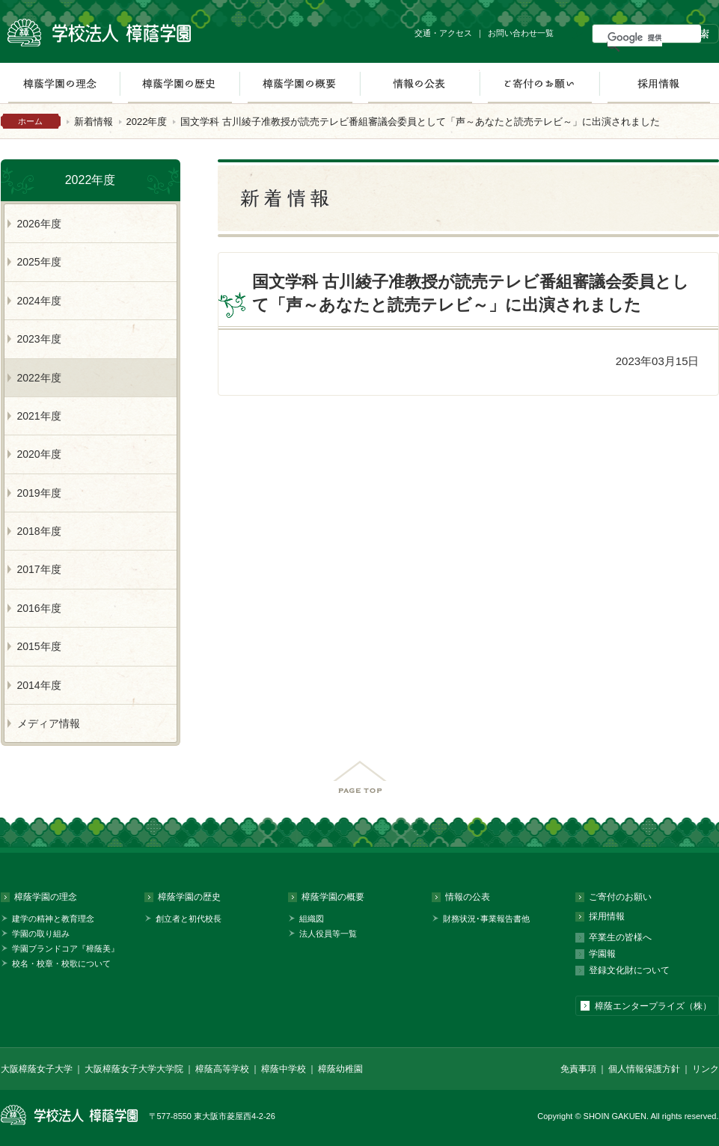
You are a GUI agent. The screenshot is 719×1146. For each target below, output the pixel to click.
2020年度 (39, 454)
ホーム (30, 121)
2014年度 (39, 685)
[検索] (635, 37)
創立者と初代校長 (188, 918)
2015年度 (39, 646)
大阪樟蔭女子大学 (37, 1069)
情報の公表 (420, 83)
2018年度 (39, 531)
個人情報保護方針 (644, 1069)
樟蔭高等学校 (222, 1069)
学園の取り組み (41, 933)
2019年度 (39, 493)
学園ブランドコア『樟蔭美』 (65, 948)
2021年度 (39, 416)
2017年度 (39, 569)
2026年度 (39, 224)
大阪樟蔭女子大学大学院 (134, 1069)
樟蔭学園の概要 (299, 83)
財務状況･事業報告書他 (486, 918)
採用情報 (658, 83)
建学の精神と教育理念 (53, 918)
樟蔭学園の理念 (45, 897)
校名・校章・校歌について (61, 963)
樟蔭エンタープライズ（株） (653, 1006)
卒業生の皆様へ (620, 937)
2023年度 (39, 339)
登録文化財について (629, 970)
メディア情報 (48, 723)
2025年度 (39, 262)
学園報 (602, 954)
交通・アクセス (443, 32)
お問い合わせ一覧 (521, 32)
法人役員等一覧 (328, 933)
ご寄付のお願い (539, 83)
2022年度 (147, 121)
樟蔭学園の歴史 (179, 83)
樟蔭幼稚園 (340, 1069)
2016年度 (39, 608)
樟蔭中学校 (283, 1069)
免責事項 (578, 1069)
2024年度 (39, 301)
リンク (705, 1069)
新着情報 (93, 121)
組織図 (311, 918)
